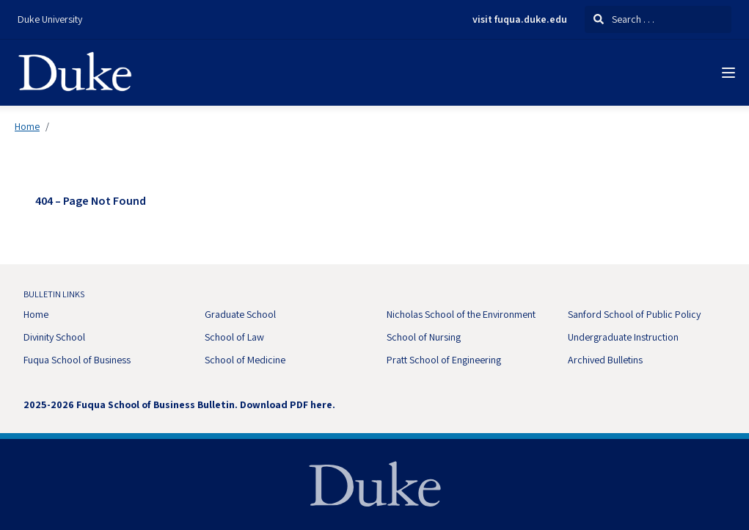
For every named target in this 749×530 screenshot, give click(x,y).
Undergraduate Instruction (623, 337)
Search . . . (623, 19)
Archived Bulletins (605, 359)
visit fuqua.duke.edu (519, 19)
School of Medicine (245, 359)
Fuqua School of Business (77, 359)
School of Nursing (424, 337)
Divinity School (54, 337)
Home (27, 126)
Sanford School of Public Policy (634, 314)
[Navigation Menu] (728, 72)
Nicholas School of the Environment (461, 314)
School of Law (234, 337)
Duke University (50, 19)
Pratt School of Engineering (444, 359)
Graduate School (240, 314)
